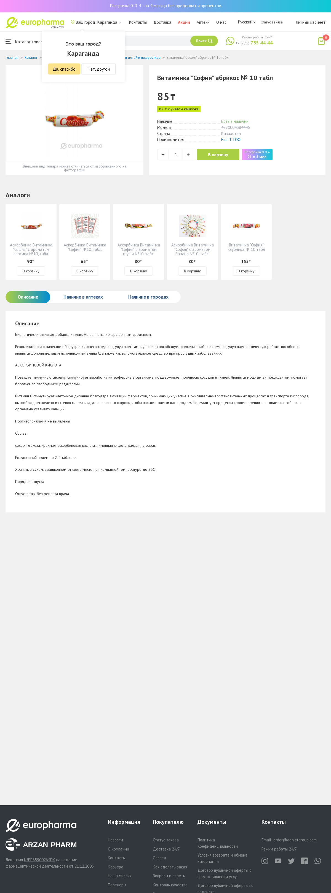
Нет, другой (98, 69)
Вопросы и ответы (169, 875)
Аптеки (203, 22)
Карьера (115, 867)
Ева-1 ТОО (231, 139)
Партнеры (117, 884)
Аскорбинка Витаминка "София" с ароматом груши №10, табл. (139, 249)
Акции (184, 22)
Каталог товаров (26, 41)
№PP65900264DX (39, 859)
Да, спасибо (64, 69)
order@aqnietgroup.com (295, 839)
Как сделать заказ (170, 867)
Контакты (138, 22)
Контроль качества (170, 884)
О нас (221, 22)
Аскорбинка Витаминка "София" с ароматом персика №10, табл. (31, 249)
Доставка (162, 22)
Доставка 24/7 (166, 849)
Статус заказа (272, 22)
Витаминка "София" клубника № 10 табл (246, 247)
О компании (118, 849)
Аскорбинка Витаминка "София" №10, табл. (85, 247)
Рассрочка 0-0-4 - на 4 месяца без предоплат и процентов (165, 5)
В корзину (218, 154)
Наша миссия (120, 875)
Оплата (159, 857)
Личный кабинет (310, 22)
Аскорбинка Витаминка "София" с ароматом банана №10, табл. (192, 249)
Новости (115, 839)
